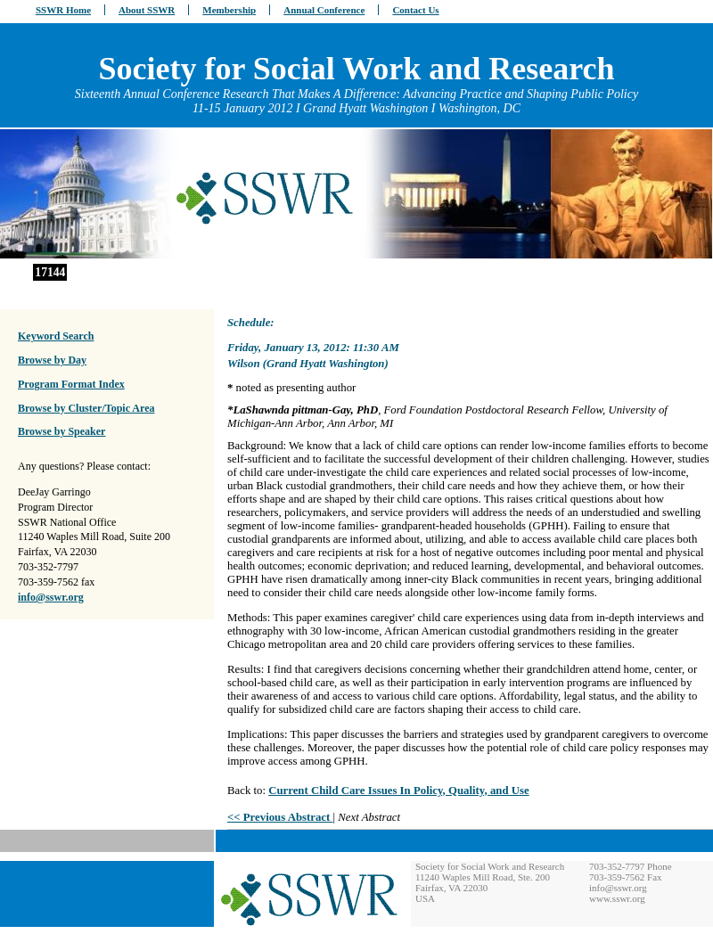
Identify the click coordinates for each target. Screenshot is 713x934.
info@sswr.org (51, 597)
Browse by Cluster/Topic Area (86, 408)
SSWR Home (63, 9)
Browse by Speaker (61, 431)
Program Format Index (71, 384)
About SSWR (147, 9)
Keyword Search (56, 336)
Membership (229, 9)
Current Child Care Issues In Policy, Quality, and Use (398, 790)
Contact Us (415, 9)
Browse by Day (52, 360)
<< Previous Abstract (280, 817)
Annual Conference (324, 9)
